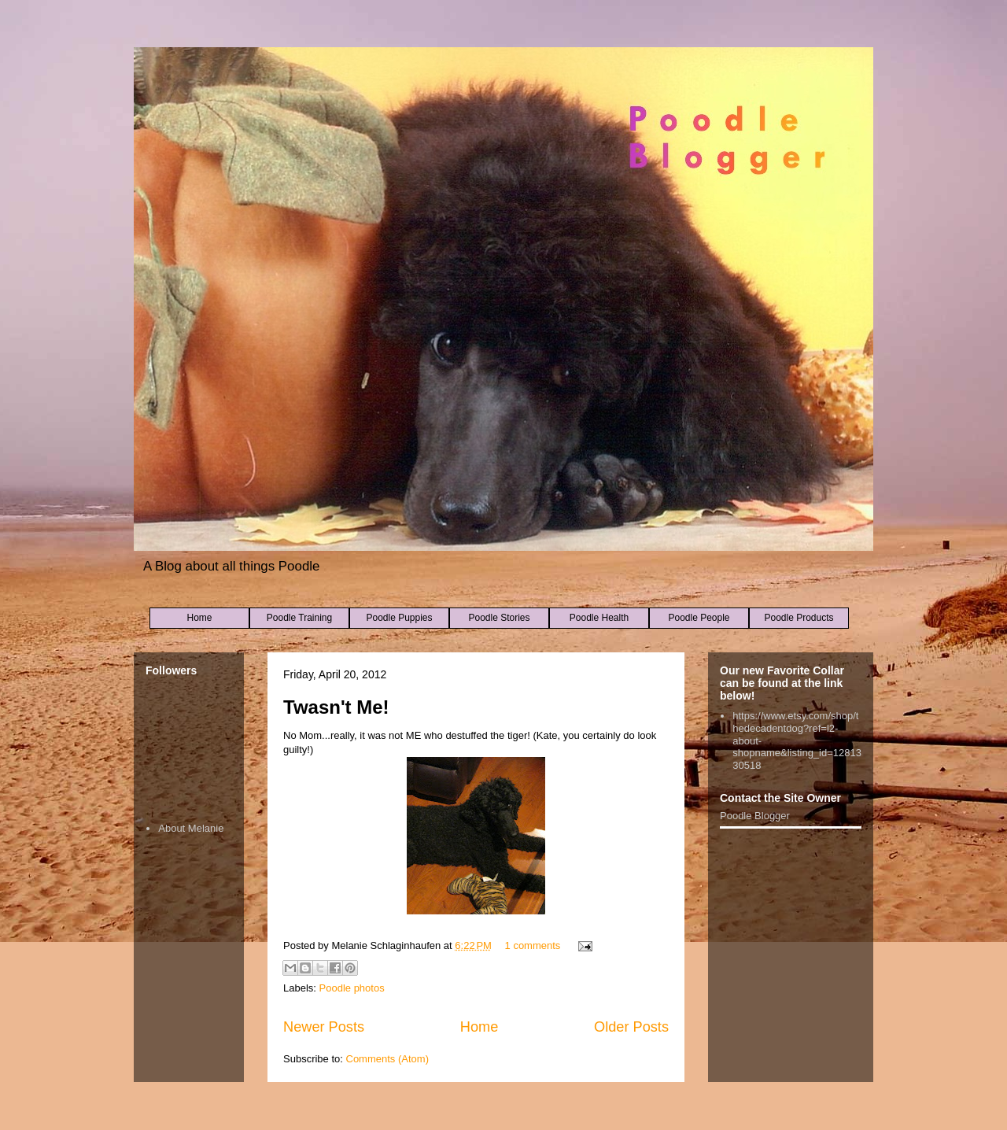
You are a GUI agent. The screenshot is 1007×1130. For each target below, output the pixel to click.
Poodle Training (299, 617)
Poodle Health (599, 617)
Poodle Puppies (399, 617)
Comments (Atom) (387, 1059)
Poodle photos (352, 988)
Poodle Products (798, 617)
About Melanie (190, 828)
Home (199, 617)
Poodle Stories (498, 617)
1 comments (533, 945)
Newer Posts (323, 1027)
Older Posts (631, 1027)
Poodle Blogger (755, 816)
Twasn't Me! (336, 707)
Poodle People (698, 617)
